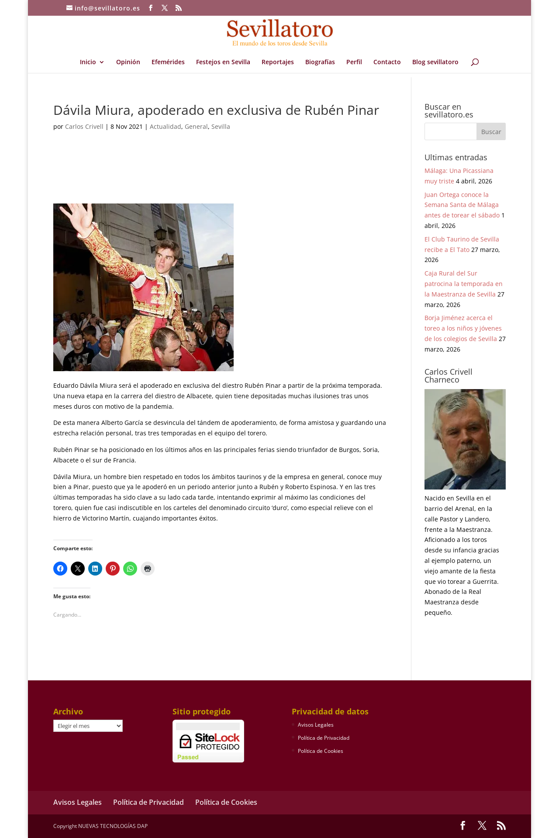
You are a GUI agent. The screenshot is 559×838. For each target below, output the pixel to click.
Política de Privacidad (323, 737)
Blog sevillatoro (435, 62)
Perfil (354, 62)
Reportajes (278, 62)
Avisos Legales (316, 724)
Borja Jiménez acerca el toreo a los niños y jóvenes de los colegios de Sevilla (463, 328)
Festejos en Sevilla (223, 62)
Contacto (387, 62)
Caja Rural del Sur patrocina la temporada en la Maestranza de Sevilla (463, 283)
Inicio (88, 62)
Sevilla (220, 126)
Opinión (128, 62)
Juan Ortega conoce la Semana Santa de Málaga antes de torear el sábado (462, 205)
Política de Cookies (320, 751)
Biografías (320, 62)
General (196, 126)
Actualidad (165, 126)
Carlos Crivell (84, 126)
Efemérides (168, 62)
